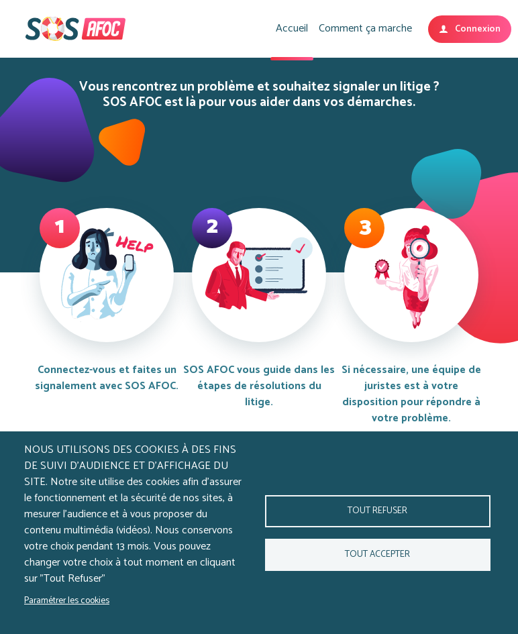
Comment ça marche (365, 28)
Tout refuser (377, 510)
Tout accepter (377, 554)
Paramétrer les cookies (66, 600)
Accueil (292, 28)
